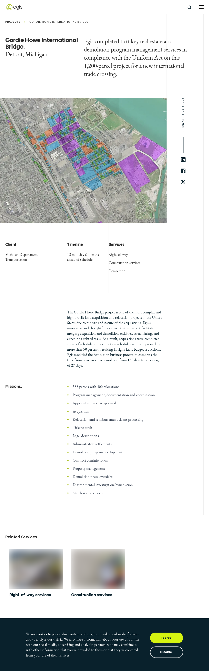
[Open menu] (201, 7)
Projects (13, 22)
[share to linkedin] (183, 159)
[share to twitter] (183, 182)
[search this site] (189, 7)
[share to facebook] (183, 171)
